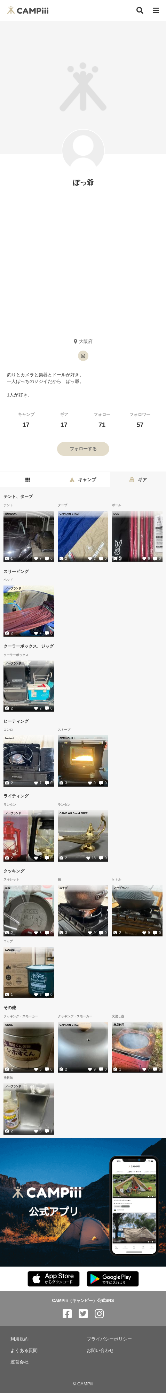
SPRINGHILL (67, 738)
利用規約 (19, 1339)
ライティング (16, 796)
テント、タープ (18, 496)
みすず (64, 887)
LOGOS (10, 949)
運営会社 (19, 1362)
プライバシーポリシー (109, 1339)
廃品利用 (118, 1024)
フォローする (83, 448)
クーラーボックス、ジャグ (28, 646)
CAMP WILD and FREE (74, 813)
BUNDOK (11, 513)
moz (7, 887)
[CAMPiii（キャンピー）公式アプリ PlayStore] (112, 1279)
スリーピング (16, 571)
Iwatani (9, 738)
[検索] (140, 10)
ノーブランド (13, 588)
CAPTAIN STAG (69, 513)
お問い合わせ (100, 1350)
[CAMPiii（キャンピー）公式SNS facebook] (67, 1314)
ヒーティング (16, 721)
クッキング (13, 870)
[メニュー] (156, 10)
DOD (116, 513)
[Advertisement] (83, 262)
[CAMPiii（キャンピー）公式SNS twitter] (83, 1314)
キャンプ (26, 420)
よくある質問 (24, 1350)
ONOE (9, 1024)
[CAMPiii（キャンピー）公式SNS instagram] (99, 1314)
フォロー (102, 420)
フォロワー (140, 420)
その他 (9, 1007)
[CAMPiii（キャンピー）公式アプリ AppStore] (53, 1279)
